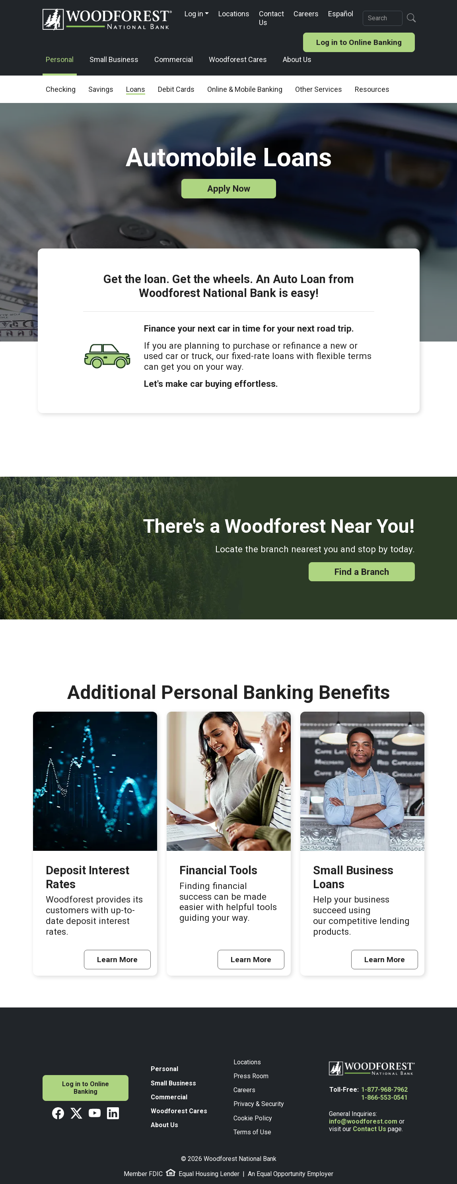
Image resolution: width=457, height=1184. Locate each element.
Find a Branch (361, 572)
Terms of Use (252, 1132)
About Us (297, 59)
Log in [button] (194, 14)
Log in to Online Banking (359, 42)
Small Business (113, 59)
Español (340, 14)
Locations (233, 14)
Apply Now (228, 188)
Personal (60, 59)
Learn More (117, 959)
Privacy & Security (258, 1104)
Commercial (173, 59)
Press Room (250, 1076)
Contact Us (271, 18)
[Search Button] (411, 18)
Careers (306, 14)
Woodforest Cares (238, 59)
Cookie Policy (252, 1118)
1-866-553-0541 (384, 1097)
